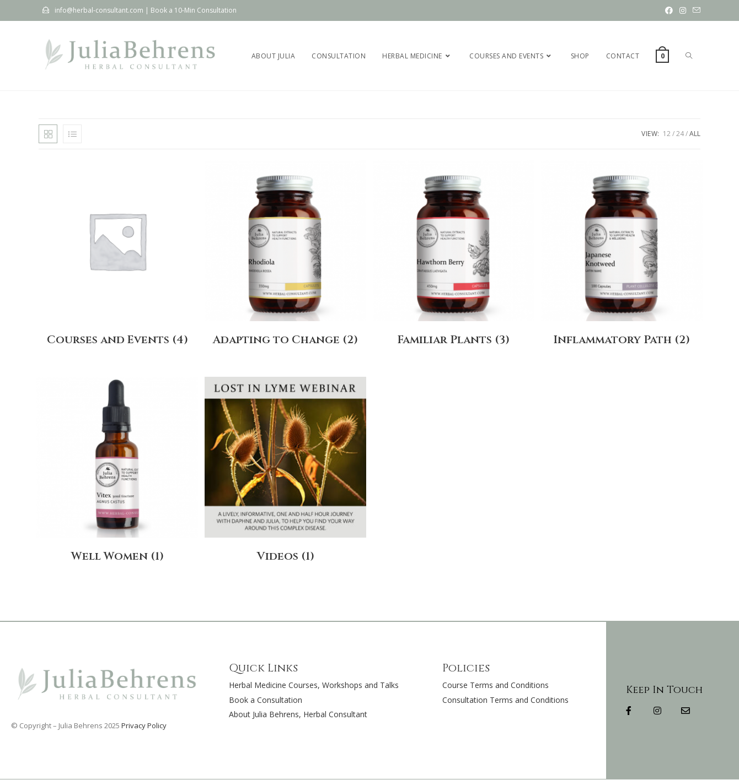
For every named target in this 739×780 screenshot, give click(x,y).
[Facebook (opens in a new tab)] (669, 10)
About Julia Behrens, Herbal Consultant (298, 714)
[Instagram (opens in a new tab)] (682, 10)
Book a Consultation (265, 700)
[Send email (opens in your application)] (694, 10)
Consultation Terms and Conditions (505, 700)
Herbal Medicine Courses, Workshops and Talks (314, 685)
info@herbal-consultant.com (99, 10)
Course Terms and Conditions (495, 685)
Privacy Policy (144, 725)
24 (680, 133)
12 (667, 133)
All (694, 133)
